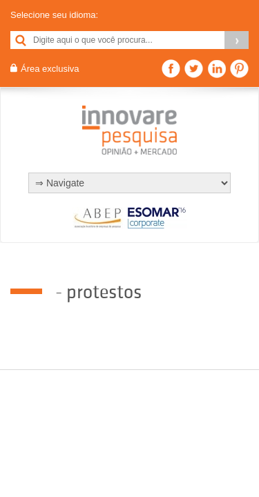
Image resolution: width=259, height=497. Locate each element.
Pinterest (239, 68)
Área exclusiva (50, 69)
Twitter (193, 68)
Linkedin (216, 68)
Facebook (171, 68)
